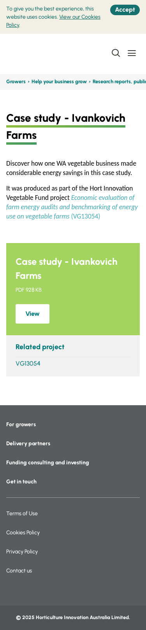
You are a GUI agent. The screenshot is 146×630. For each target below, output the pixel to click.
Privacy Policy (22, 551)
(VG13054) (72, 206)
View (32, 313)
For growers (21, 424)
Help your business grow (59, 81)
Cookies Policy (23, 532)
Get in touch (21, 481)
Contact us (19, 570)
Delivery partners (28, 443)
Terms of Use (22, 513)
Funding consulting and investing (47, 462)
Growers (16, 81)
